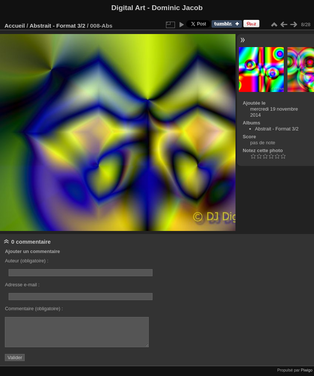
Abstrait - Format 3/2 (57, 25)
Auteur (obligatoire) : (26, 260)
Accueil (14, 25)
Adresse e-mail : (22, 284)
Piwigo (307, 370)
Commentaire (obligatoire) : (34, 308)
